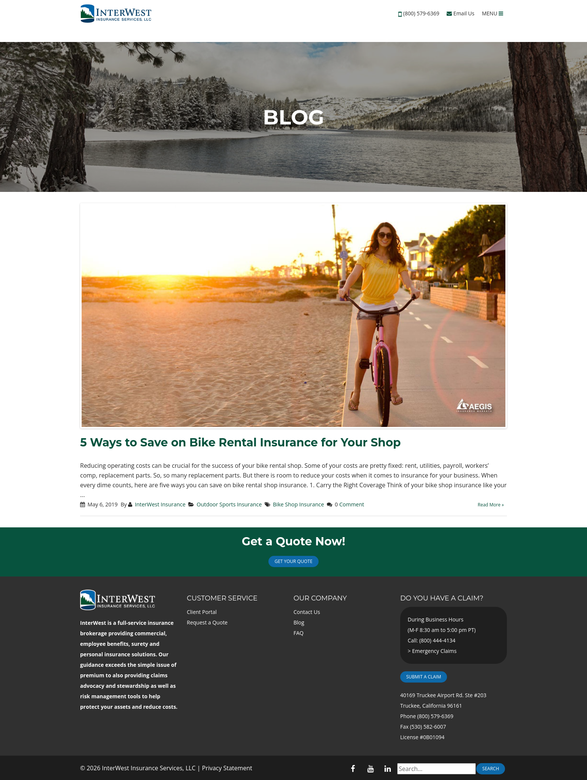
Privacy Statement (227, 768)
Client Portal (202, 611)
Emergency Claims (434, 650)
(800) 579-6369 (421, 13)
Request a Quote (207, 622)
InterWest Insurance (160, 504)
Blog (299, 622)
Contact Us (307, 611)
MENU (492, 13)
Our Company (320, 598)
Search (490, 768)
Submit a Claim (423, 677)
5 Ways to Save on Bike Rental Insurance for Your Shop (240, 442)
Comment (351, 504)
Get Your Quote (293, 561)
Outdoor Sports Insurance (229, 504)
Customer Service (222, 598)
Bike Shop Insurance (298, 504)
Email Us (460, 13)
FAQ (299, 632)
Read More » (491, 505)
